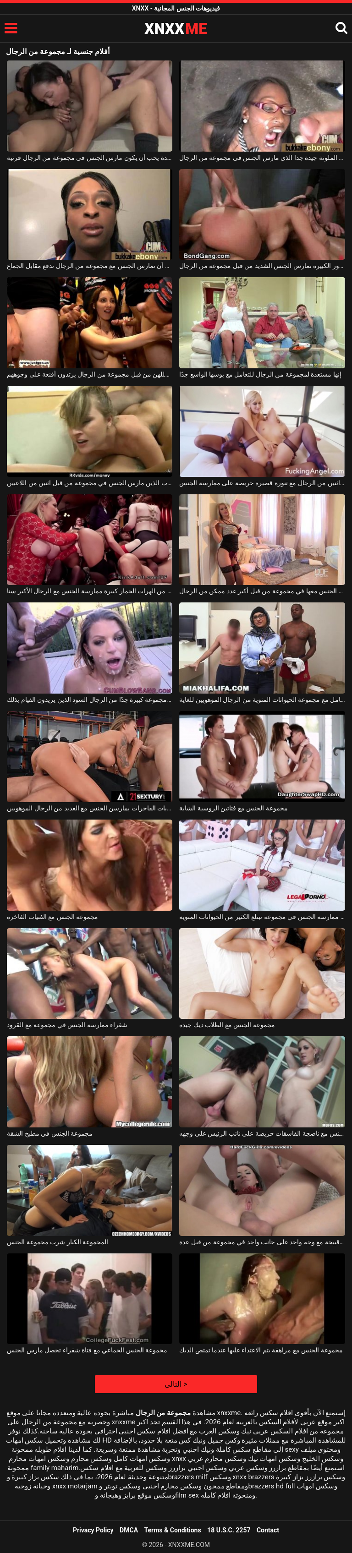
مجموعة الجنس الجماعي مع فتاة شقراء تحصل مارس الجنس (87, 1350)
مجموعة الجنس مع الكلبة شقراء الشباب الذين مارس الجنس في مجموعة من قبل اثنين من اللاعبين (89, 483)
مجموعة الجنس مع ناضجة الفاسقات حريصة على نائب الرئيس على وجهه (262, 1133)
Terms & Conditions (172, 1530)
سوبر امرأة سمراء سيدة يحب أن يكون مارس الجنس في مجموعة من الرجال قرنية (89, 157)
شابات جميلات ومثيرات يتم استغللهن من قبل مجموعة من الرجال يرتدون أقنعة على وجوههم (89, 374)
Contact (268, 1530)
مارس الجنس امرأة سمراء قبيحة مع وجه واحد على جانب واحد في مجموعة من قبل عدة (262, 1242)
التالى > (176, 1384)
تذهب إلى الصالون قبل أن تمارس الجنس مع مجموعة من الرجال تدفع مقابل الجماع (89, 265)
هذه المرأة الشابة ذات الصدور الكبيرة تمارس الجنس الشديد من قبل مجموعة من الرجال (262, 265)
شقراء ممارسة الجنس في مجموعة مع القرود (67, 1024)
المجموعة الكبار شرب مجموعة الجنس (57, 1242)
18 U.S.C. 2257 (228, 1530)
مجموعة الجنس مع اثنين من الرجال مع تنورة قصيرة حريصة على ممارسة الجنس (262, 483)
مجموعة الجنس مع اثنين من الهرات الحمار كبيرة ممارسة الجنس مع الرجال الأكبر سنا (89, 591)
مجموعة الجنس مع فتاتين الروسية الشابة (233, 808)
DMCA (129, 1530)
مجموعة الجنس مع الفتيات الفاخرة (52, 916)
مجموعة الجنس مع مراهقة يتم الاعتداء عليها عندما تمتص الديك (260, 1350)
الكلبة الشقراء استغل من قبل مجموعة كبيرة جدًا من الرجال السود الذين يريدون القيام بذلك (89, 699)
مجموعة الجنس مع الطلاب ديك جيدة (227, 1024)
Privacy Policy (93, 1530)
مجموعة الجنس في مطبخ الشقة (50, 1133)
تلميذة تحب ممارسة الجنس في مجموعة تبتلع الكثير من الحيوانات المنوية (262, 916)
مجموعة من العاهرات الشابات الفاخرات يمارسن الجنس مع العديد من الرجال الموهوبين (89, 808)
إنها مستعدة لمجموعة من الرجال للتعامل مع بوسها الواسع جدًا (260, 374)
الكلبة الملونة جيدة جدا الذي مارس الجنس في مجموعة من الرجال (262, 157)
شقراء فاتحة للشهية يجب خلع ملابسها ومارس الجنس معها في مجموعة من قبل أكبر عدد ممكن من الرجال (262, 591)
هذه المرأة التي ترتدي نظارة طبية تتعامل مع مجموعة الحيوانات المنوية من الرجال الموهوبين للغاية (262, 699)
